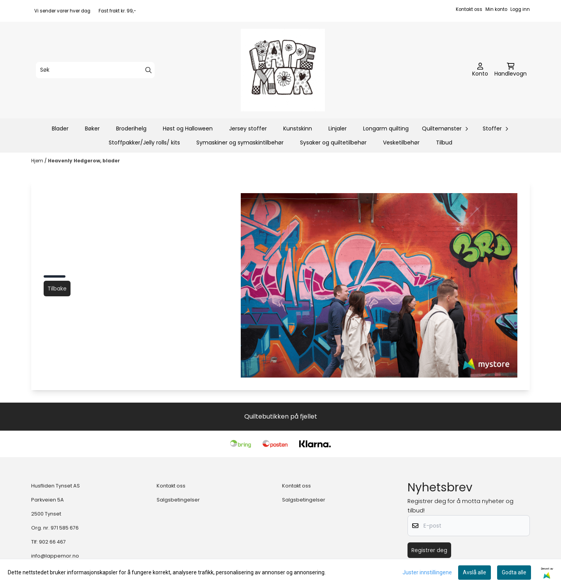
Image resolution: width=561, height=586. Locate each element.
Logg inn (520, 9)
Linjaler (337, 128)
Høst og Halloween (188, 128)
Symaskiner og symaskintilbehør (240, 142)
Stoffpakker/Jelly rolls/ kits (144, 142)
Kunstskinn (297, 128)
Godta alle (514, 572)
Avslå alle (474, 572)
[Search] (148, 70)
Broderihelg (131, 128)
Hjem (37, 160)
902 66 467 (52, 541)
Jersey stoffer (248, 128)
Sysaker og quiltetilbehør (333, 142)
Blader (60, 128)
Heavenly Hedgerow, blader (84, 160)
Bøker (92, 128)
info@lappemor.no (55, 556)
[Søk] (95, 70)
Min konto (496, 9)
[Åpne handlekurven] (510, 70)
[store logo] (283, 70)
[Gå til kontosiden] (480, 70)
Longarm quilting (386, 128)
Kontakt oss (469, 9)
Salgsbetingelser (178, 499)
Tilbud (444, 142)
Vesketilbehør (401, 142)
